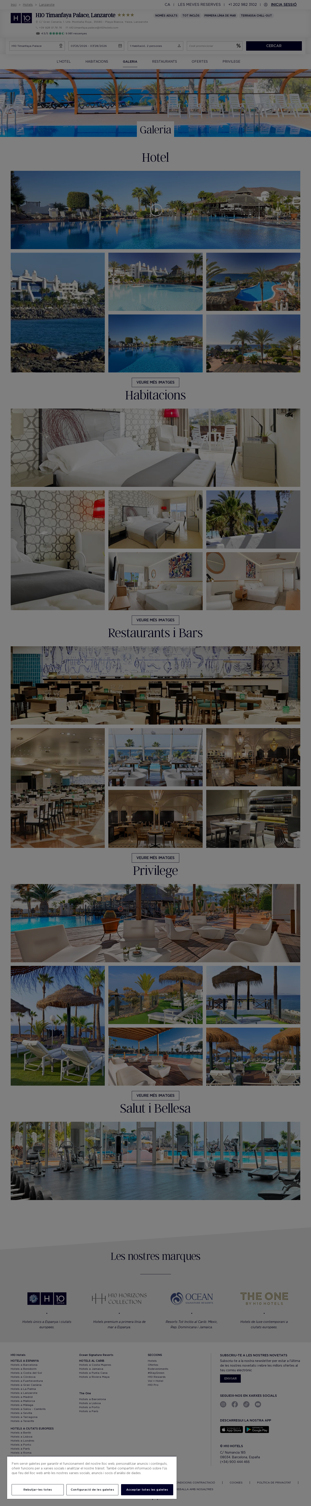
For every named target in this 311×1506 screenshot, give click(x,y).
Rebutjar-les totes (37, 1489)
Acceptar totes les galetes (147, 1489)
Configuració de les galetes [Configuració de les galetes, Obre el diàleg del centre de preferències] (92, 1489)
